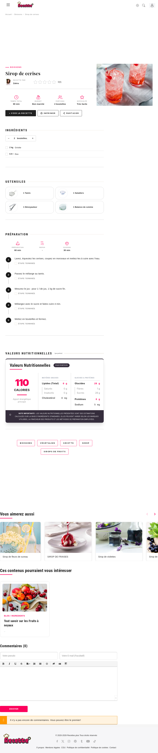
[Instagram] (69, 741)
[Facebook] (57, 741)
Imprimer (48, 113)
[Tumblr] (81, 741)
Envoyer (13, 709)
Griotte (68, 443)
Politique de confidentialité (78, 748)
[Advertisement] (79, 39)
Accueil (8, 14)
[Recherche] (143, 5)
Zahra (16, 83)
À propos (40, 748)
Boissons (18, 14)
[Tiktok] (94, 741)
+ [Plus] (33, 138)
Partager (71, 113)
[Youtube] (88, 741)
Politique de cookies (99, 748)
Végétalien (47, 443)
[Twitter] (62, 741)
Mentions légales (52, 748)
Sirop (85, 443)
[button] (3, 664)
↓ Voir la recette (20, 113)
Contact (112, 748)
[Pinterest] (75, 741)
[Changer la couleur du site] (137, 5)
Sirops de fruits (55, 451)
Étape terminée (25, 263)
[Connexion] (152, 5)
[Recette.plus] (27, 5)
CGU (63, 748)
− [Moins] (9, 138)
